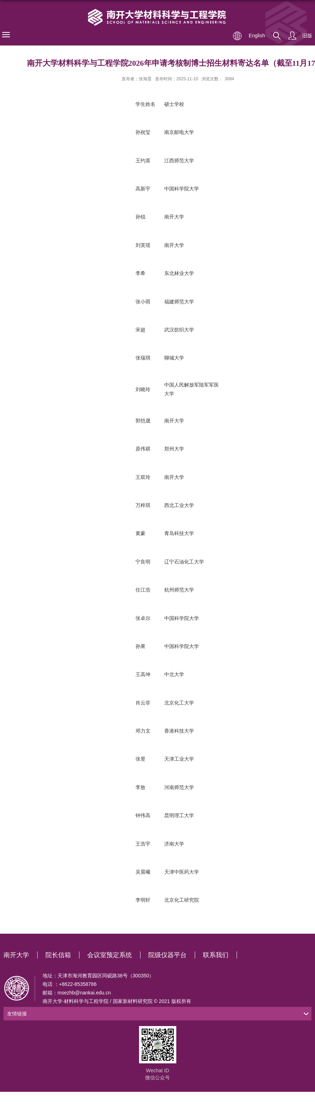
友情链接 (17, 1013)
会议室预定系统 (109, 955)
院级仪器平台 (167, 955)
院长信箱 (58, 955)
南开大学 (16, 955)
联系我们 (215, 955)
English (257, 35)
